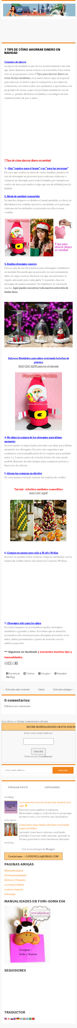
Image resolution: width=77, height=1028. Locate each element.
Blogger (50, 849)
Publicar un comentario (17, 706)
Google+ (44, 673)
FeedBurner (45, 756)
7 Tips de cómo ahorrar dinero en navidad (32, 51)
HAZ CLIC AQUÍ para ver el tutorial (38, 366)
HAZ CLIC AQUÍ (38, 493)
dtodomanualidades (15, 875)
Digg (10, 677)
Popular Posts (18, 787)
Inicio (41, 689)
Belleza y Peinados (15, 880)
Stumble (60, 673)
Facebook (13, 673)
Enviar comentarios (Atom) (32, 721)
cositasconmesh (13, 889)
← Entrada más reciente (16, 689)
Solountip (10, 894)
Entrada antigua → (63, 689)
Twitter (29, 673)
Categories (52, 787)
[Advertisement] (30, 33)
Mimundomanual (13, 870)
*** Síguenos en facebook (21, 651)
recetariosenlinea (14, 884)
